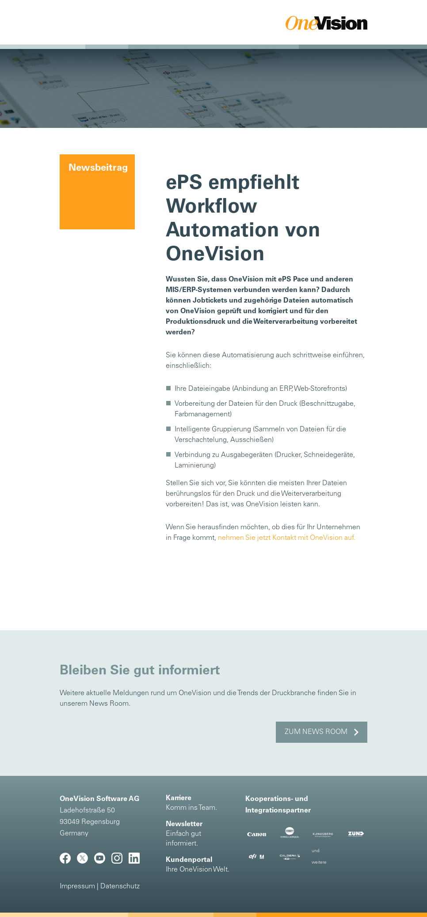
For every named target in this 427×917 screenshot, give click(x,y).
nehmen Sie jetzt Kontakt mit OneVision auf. (286, 538)
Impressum (77, 886)
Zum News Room (316, 732)
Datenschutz (120, 886)
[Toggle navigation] (76, 23)
